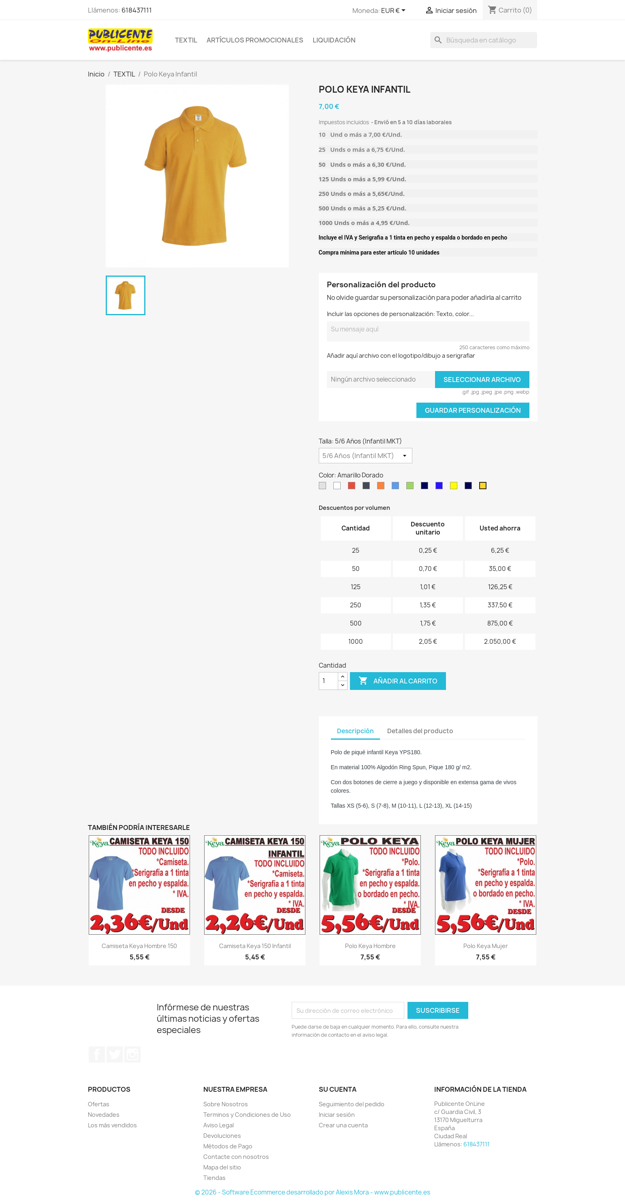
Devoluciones (222, 1135)
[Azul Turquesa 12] (397, 487)
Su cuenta (337, 1089)
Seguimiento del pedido (351, 1104)
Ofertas (98, 1104)
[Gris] (324, 487)
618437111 (137, 10)
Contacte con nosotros (236, 1157)
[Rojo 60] (353, 487)
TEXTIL (186, 40)
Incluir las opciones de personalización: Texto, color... (400, 314)
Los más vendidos (112, 1125)
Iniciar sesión (337, 1114)
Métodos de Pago (227, 1146)
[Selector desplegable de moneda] (394, 11)
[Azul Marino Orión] (470, 487)
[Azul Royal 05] (440, 487)
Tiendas (214, 1178)
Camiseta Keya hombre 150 (139, 946)
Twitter (115, 1054)
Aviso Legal (218, 1125)
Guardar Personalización (473, 410)
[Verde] (411, 487)
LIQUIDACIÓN (334, 40)
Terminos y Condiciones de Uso (247, 1114)
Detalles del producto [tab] (420, 731)
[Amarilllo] (455, 487)
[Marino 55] (426, 487)
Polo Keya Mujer (485, 946)
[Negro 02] (368, 487)
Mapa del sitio (222, 1167)
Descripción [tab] (355, 731)
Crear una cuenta (343, 1125)
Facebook (97, 1054)
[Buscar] (483, 40)
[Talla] (365, 455)
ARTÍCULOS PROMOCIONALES (255, 40)
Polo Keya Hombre (370, 946)
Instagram (132, 1054)
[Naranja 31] (382, 487)
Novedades (103, 1114)
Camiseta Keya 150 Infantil (255, 946)
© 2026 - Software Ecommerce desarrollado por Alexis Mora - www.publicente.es (312, 1192)
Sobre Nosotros (225, 1104)
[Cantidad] (328, 681)
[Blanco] (338, 487)
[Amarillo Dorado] (484, 487)
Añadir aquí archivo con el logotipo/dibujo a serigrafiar (401, 355)
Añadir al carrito (397, 681)
